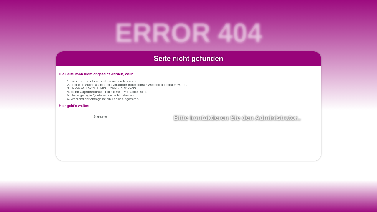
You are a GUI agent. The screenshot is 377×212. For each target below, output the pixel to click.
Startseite (100, 116)
